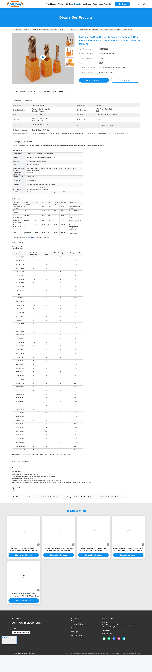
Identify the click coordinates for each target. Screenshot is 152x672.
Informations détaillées (25, 91)
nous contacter (105, 4)
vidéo (94, 4)
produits (77, 4)
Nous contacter (76, 652)
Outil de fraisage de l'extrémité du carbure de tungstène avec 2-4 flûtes (93, 566)
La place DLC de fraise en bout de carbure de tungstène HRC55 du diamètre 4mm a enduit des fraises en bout (24, 566)
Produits (26, 29)
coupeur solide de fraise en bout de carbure (45, 513)
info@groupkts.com (21, 649)
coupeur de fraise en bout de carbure (81, 513)
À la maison (51, 4)
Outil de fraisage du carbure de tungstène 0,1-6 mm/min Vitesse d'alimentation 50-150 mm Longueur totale (128, 566)
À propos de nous (65, 4)
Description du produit (53, 91)
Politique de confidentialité (19, 669)
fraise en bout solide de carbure (113, 513)
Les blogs (74, 648)
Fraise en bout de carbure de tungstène (44, 29)
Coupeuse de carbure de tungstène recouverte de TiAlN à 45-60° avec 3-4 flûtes (23, 612)
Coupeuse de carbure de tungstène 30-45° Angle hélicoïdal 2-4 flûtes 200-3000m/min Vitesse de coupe (58, 566)
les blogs (87, 4)
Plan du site (32, 669)
